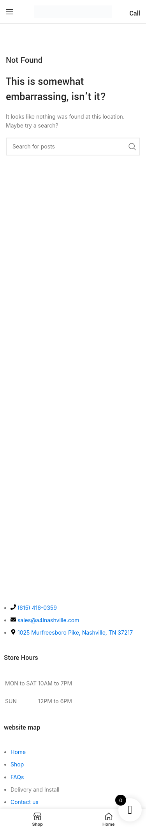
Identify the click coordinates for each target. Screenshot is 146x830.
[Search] (73, 146)
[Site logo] (73, 11)
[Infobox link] (134, 11)
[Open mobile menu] (10, 11)
